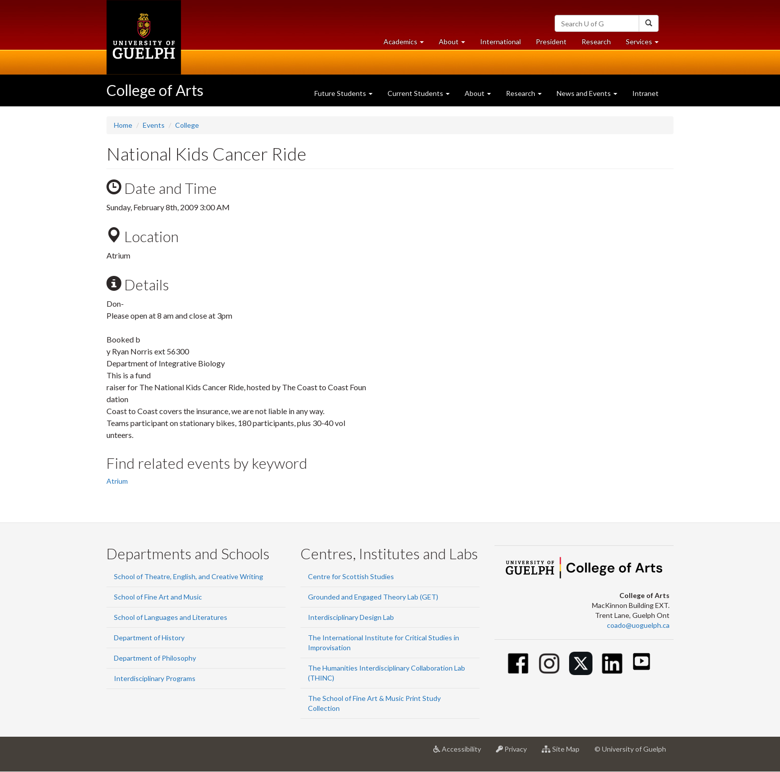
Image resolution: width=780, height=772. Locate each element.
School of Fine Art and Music (158, 597)
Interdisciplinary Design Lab (351, 617)
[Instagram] (549, 663)
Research (600, 44)
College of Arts (154, 90)
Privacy (515, 753)
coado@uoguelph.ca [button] (638, 625)
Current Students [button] (419, 93)
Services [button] (646, 44)
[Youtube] (641, 661)
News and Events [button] (587, 93)
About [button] (456, 44)
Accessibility (460, 753)
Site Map (564, 753)
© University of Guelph (630, 749)
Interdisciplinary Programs (154, 678)
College (187, 125)
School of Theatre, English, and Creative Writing (188, 576)
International (500, 41)
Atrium (117, 481)
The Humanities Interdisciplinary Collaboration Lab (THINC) (386, 673)
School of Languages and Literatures (170, 617)
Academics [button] (407, 44)
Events (154, 125)
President (551, 41)
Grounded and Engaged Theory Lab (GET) (373, 597)
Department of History (149, 637)
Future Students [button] (343, 93)
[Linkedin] (612, 663)
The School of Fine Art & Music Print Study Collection (374, 703)
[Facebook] (518, 663)
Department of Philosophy (155, 658)
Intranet (645, 93)
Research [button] (524, 93)
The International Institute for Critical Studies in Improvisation (383, 642)
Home (123, 125)
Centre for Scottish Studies (351, 576)
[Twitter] (580, 663)
